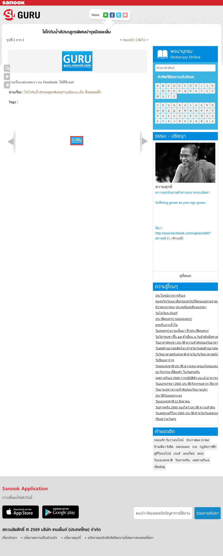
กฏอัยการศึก (208, 447)
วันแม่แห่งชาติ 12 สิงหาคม (172, 401)
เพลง (200, 453)
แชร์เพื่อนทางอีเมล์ (125, 15)
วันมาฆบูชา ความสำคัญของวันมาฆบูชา (181, 389)
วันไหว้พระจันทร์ (166, 313)
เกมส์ (177, 453)
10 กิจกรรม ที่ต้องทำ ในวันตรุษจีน (177, 372)
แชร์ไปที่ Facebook (112, 15)
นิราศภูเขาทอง (165, 307)
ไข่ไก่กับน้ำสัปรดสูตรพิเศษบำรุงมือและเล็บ (77, 32)
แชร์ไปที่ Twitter (118, 15)
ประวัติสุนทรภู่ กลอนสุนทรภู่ (173, 319)
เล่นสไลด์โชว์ (7, 76)
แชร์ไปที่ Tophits (105, 15)
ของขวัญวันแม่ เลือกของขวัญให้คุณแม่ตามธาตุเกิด (188, 301)
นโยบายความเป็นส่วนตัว (40, 538)
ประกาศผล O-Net (197, 440)
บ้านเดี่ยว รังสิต (164, 447)
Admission (183, 447)
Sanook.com (14, 3)
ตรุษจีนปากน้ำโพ (166, 325)
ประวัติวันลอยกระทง (168, 395)
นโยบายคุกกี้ (72, 538)
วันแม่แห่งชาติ (163, 460)
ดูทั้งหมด (185, 276)
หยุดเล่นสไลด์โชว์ (7, 84)
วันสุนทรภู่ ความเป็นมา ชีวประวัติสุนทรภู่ (182, 331)
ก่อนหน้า (129, 40)
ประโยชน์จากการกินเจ (170, 295)
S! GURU (40, 15)
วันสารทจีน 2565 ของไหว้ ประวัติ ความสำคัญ (185, 407)
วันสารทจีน (182, 460)
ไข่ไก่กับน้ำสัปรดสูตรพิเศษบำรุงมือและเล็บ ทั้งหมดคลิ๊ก (62, 92)
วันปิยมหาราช (164, 360)
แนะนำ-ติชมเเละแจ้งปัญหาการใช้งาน (163, 514)
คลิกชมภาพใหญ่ (7, 68)
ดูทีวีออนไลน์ (162, 453)
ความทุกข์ (163, 187)
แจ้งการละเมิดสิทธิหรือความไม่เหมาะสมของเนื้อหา (120, 538)
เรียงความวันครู (165, 419)
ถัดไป (141, 40)
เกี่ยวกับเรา (9, 538)
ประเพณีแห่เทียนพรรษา (191, 307)
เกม (194, 447)
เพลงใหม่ (189, 453)
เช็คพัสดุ (159, 467)
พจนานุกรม (185, 54)
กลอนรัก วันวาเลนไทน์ (169, 440)
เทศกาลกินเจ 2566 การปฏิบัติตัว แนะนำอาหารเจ (187, 378)
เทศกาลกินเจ (201, 460)
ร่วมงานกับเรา (208, 514)
